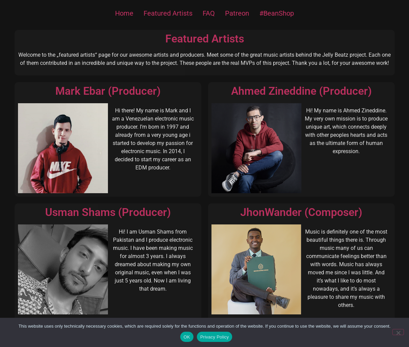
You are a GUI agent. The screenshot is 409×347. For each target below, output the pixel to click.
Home (124, 13)
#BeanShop (276, 13)
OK (187, 337)
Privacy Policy (214, 337)
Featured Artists (168, 13)
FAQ (209, 13)
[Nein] (398, 332)
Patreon (237, 13)
